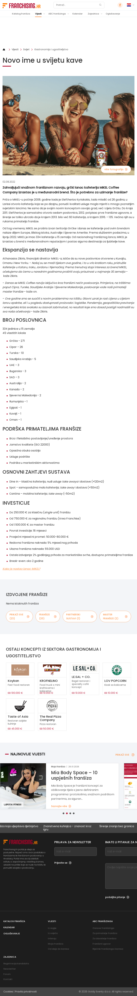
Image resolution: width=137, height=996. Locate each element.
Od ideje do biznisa (58, 949)
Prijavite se (62, 862)
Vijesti (38, 13)
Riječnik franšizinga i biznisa (108, 949)
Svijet (26, 49)
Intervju (52, 938)
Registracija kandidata (16, 963)
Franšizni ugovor (102, 943)
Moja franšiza (55, 943)
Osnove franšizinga (103, 928)
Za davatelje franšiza (104, 938)
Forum (7, 974)
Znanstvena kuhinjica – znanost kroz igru (72, 828)
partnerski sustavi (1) (80, 616)
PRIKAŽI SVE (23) (19, 616)
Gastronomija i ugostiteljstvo (51, 49)
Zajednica (93, 13)
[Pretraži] (76, 5)
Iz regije (52, 928)
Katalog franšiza (21, 13)
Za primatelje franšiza (105, 933)
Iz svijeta (53, 933)
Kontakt (7, 979)
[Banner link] (68, 32)
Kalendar (77, 13)
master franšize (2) (115, 616)
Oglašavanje (113, 13)
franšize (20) (47, 616)
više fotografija (115, 169)
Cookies (8, 991)
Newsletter (9, 968)
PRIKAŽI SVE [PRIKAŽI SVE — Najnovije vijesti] (124, 754)
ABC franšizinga (57, 13)
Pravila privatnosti (26, 991)
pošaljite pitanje (117, 897)
